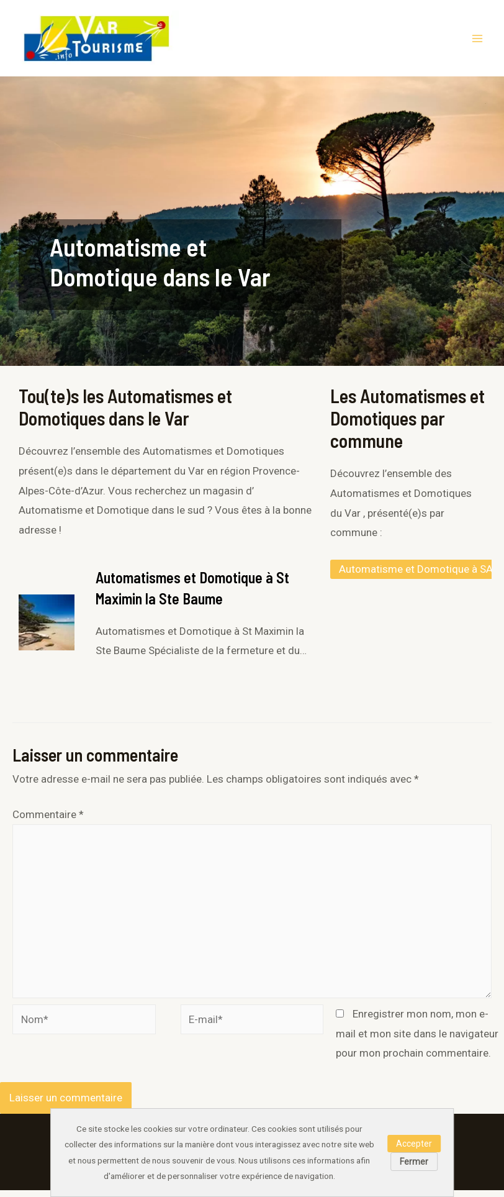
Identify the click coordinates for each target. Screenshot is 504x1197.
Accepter (414, 1144)
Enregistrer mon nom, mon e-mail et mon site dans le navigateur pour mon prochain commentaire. (417, 1040)
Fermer (414, 1162)
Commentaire (48, 820)
